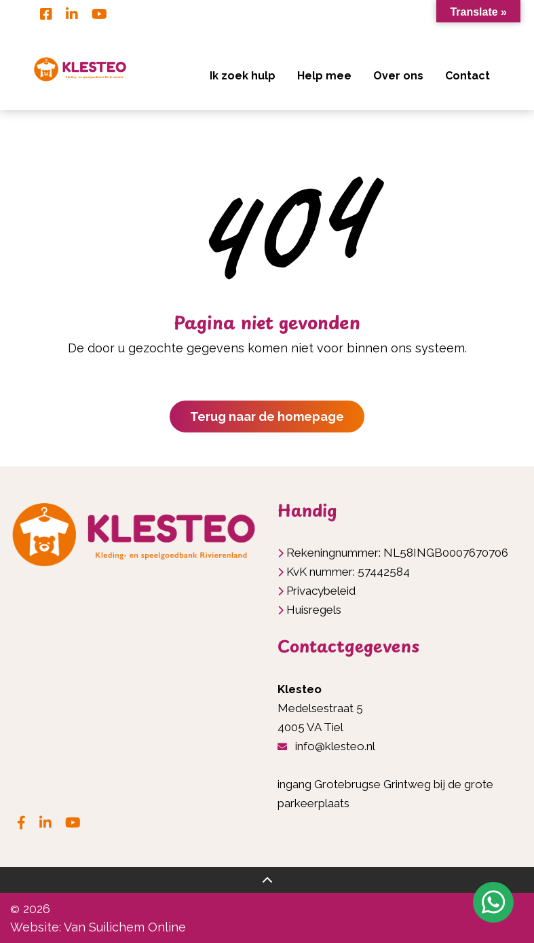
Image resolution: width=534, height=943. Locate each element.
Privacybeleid (321, 590)
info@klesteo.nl (335, 746)
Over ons (398, 75)
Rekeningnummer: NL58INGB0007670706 (397, 552)
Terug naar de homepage (267, 416)
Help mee (324, 75)
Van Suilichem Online (125, 927)
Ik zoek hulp (242, 75)
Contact (467, 75)
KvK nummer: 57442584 (348, 571)
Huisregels (313, 609)
